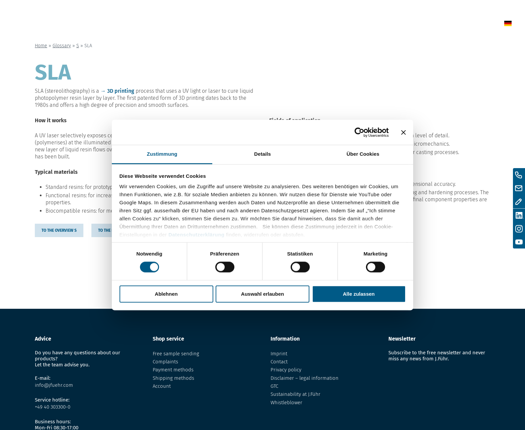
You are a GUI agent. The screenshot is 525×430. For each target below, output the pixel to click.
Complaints (165, 362)
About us (392, 24)
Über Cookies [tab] (363, 154)
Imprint (279, 354)
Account (162, 386)
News (291, 24)
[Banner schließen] (403, 132)
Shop (319, 24)
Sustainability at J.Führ (295, 394)
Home (262, 24)
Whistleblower (286, 403)
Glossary (353, 24)
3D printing (120, 91)
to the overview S (59, 230)
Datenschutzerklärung (196, 234)
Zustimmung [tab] (162, 154)
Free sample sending (176, 354)
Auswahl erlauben (262, 294)
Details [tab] (262, 154)
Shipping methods (173, 378)
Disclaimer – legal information (305, 378)
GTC (274, 386)
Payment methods (173, 370)
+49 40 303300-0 (52, 407)
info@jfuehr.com (54, 385)
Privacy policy (286, 370)
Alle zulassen (359, 294)
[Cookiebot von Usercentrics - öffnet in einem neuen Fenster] (359, 132)
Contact (430, 24)
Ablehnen (166, 294)
